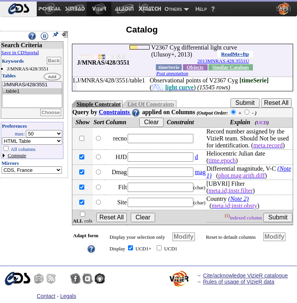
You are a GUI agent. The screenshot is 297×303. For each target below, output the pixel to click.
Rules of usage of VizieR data (238, 282)
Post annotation (172, 73)
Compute (17, 155)
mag (200, 172)
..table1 (32, 91)
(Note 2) (238, 198)
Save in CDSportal (20, 52)
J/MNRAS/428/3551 (32, 85)
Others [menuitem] (173, 9)
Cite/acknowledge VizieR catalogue (245, 275)
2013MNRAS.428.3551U (223, 61)
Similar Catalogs (230, 67)
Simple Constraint (99, 104)
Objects (194, 67)
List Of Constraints (150, 104)
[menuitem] (18, 9)
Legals (68, 296)
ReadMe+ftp (235, 54)
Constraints (119, 112)
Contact (46, 296)
